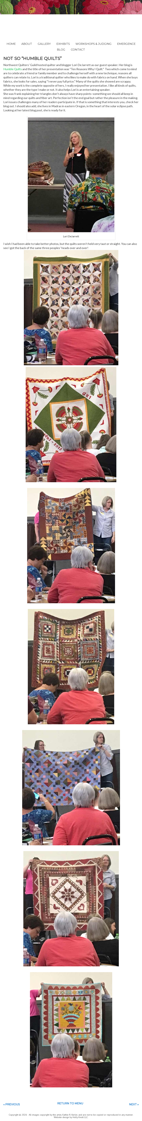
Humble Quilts (12, 69)
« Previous (11, 1104)
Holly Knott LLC (80, 1117)
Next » (134, 1104)
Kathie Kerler (71, 25)
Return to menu (70, 1103)
